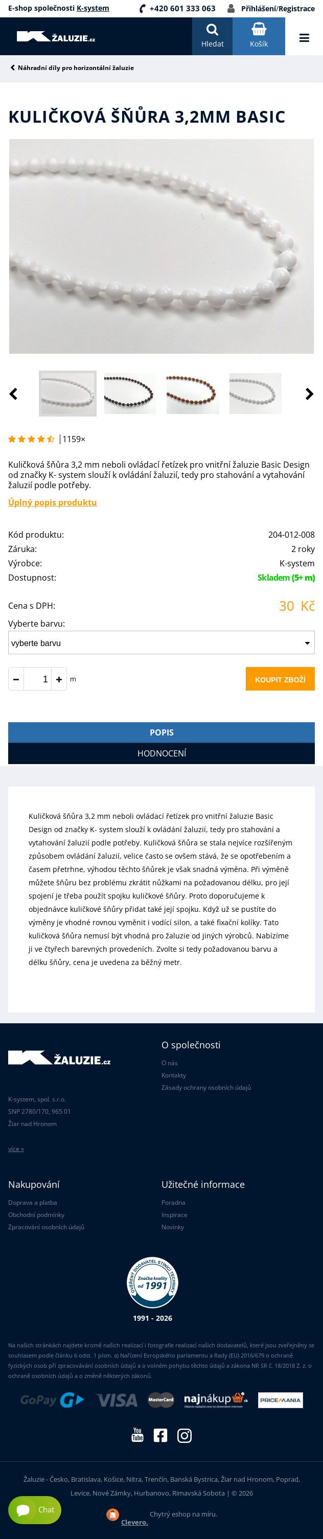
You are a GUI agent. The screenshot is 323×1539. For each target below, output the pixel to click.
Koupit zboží (280, 680)
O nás (169, 1063)
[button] (299, 394)
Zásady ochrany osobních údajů (206, 1087)
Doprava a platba (32, 1202)
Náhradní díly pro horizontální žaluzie (76, 68)
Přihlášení (258, 8)
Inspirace (174, 1214)
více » (16, 1148)
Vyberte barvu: (36, 623)
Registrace (297, 8)
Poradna (173, 1202)
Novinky (172, 1227)
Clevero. (134, 1522)
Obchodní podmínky (36, 1214)
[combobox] (161, 642)
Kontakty (173, 1075)
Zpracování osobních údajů (46, 1227)
